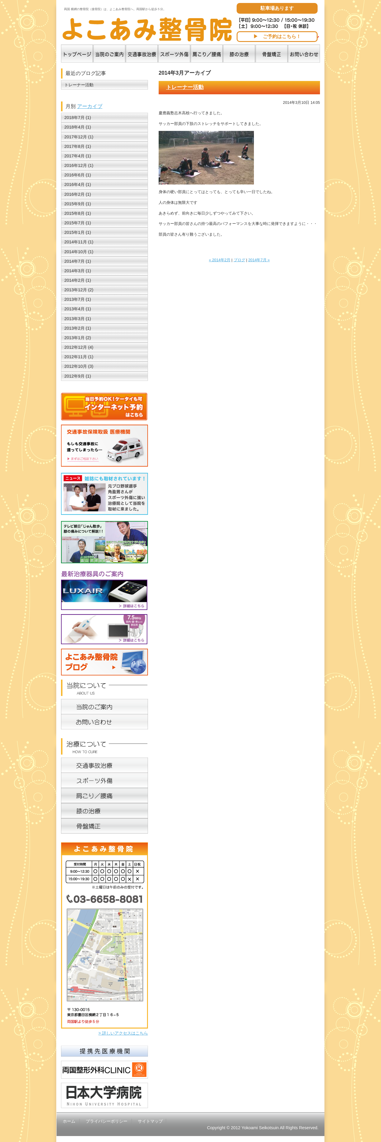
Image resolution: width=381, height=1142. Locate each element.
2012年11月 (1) (78, 356)
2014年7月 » (259, 260)
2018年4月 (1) (77, 127)
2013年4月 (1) (77, 308)
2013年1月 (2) (77, 337)
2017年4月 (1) (77, 156)
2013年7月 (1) (77, 299)
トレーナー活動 (185, 87)
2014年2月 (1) (77, 280)
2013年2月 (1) (77, 328)
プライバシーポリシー (106, 1121)
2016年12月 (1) (78, 165)
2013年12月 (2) (78, 289)
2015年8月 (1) (77, 213)
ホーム (69, 1121)
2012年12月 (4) (78, 347)
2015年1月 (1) (77, 232)
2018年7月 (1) (77, 117)
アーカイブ (89, 106)
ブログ (239, 260)
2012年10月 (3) (78, 366)
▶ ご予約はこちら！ (277, 36)
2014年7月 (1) (77, 261)
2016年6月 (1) (77, 175)
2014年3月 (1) (77, 270)
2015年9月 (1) (77, 203)
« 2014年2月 (219, 260)
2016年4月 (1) (77, 184)
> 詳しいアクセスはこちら (123, 1033)
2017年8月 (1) (77, 146)
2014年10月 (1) (78, 251)
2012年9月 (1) (77, 376)
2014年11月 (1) (78, 242)
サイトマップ (150, 1121)
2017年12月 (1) (78, 136)
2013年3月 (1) (77, 318)
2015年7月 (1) (77, 222)
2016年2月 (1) (77, 194)
